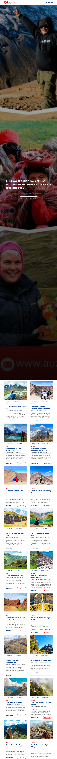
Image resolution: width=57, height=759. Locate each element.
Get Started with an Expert (28, 198)
